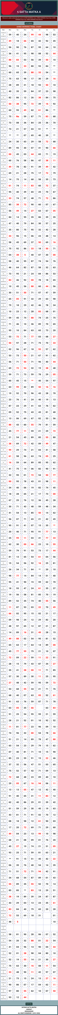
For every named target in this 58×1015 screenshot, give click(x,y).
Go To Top (29, 1004)
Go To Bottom (29, 23)
